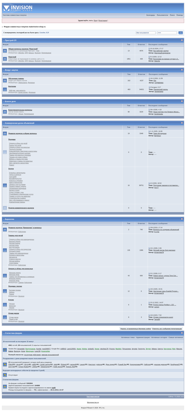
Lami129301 (71, 349)
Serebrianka (159, 91)
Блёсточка (22, 231)
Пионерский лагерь (161, 89)
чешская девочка (160, 364)
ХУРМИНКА (159, 83)
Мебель (11, 292)
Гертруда (141, 349)
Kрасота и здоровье (16, 180)
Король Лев (70, 366)
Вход (95, 20)
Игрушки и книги (14, 251)
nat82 (34, 364)
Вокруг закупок (11, 70)
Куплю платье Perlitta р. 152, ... (164, 305)
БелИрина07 (175, 364)
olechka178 (104, 349)
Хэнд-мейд (12, 176)
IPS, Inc (102, 408)
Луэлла (112, 349)
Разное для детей (15, 145)
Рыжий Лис (122, 364)
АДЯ (26, 53)
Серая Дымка (23, 366)
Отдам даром (13, 313)
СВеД (10, 364)
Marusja (179, 349)
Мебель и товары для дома (18, 159)
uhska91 (91, 349)
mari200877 (46, 349)
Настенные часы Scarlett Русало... (166, 291)
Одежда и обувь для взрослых (19, 147)
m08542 (63, 349)
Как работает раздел (161, 51)
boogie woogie (23, 92)
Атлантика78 (159, 252)
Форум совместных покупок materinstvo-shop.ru (24, 27)
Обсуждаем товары (16, 78)
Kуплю (11, 300)
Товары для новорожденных (18, 253)
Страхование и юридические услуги (21, 194)
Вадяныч (157, 136)
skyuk (18, 364)
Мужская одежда (14, 278)
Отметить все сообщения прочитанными (167, 329)
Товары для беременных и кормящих (21, 277)
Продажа (11, 139)
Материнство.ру (93, 402)
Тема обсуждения (159, 133)
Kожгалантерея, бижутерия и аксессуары (23, 151)
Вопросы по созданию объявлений (166, 229)
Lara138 (37, 351)
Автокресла (13, 257)
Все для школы (14, 247)
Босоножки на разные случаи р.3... (166, 59)
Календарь (150, 15)
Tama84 (157, 319)
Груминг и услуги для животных (19, 196)
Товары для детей (15, 235)
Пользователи (162, 15)
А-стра (156, 232)
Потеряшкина (46, 53)
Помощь (180, 15)
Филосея (38, 53)
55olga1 (63, 364)
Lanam (82, 364)
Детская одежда (14, 243)
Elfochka (21, 53)
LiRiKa (34, 366)
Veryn (26, 364)
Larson (156, 307)
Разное (11, 294)
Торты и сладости (15, 174)
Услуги (11, 169)
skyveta (134, 349)
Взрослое (12, 306)
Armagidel (21, 349)
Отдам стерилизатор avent (163, 317)
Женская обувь (14, 274)
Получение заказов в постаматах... (166, 185)
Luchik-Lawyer (45, 364)
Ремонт (11, 165)
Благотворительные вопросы (20, 110)
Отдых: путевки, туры (16, 192)
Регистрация (103, 20)
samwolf (73, 364)
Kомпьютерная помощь (17, 202)
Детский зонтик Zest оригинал (164, 250)
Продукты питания (15, 149)
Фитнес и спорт (14, 190)
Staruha (157, 61)
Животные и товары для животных (21, 161)
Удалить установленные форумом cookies (135, 329)
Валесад (17, 351)
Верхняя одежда (14, 241)
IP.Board (89, 408)
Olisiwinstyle (45, 366)
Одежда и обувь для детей (18, 143)
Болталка (12, 86)
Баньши (31, 53)
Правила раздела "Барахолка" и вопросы (25, 228)
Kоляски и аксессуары (16, 255)
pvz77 (156, 187)
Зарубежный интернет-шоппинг (19, 153)
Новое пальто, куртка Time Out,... (165, 275)
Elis (155, 80)
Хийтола (147, 364)
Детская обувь (14, 245)
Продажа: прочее (15, 286)
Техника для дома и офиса (18, 157)
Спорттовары (13, 263)
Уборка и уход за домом (17, 184)
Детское (12, 304)
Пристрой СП (10, 40)
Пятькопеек (126, 349)
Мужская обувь (14, 280)
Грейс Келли (57, 366)
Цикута (160, 349)
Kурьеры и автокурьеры (17, 173)
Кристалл (91, 364)
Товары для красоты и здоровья (20, 155)
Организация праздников (17, 188)
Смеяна (21, 282)
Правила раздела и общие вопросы (22, 133)
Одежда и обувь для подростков (20, 249)
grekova (99, 364)
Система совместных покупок (15, 15)
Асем (23, 351)
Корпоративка (135, 364)
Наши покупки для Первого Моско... (166, 112)
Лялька (20, 114)
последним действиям (32, 355)
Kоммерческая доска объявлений (19, 123)
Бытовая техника (15, 290)
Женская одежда (14, 273)
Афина (154, 349)
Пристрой (12, 57)
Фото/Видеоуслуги (15, 178)
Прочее (11, 307)
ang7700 (11, 366)
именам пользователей (50, 355)
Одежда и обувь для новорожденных (21, 239)
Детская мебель (14, 261)
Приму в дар (13, 319)
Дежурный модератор (162, 53)
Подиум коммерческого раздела (21, 208)
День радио (110, 364)
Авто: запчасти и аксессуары (19, 163)
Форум (83, 408)
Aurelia (38, 349)
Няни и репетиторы (15, 182)
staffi (54, 388)
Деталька (31, 82)
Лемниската (22, 82)
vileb (55, 364)
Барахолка (9, 219)
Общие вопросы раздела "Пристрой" (23, 49)
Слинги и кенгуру (15, 259)
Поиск (172, 15)
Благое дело (10, 101)
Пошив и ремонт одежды (17, 186)
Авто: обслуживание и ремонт (19, 200)
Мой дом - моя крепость (17, 90)
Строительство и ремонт (17, 198)
